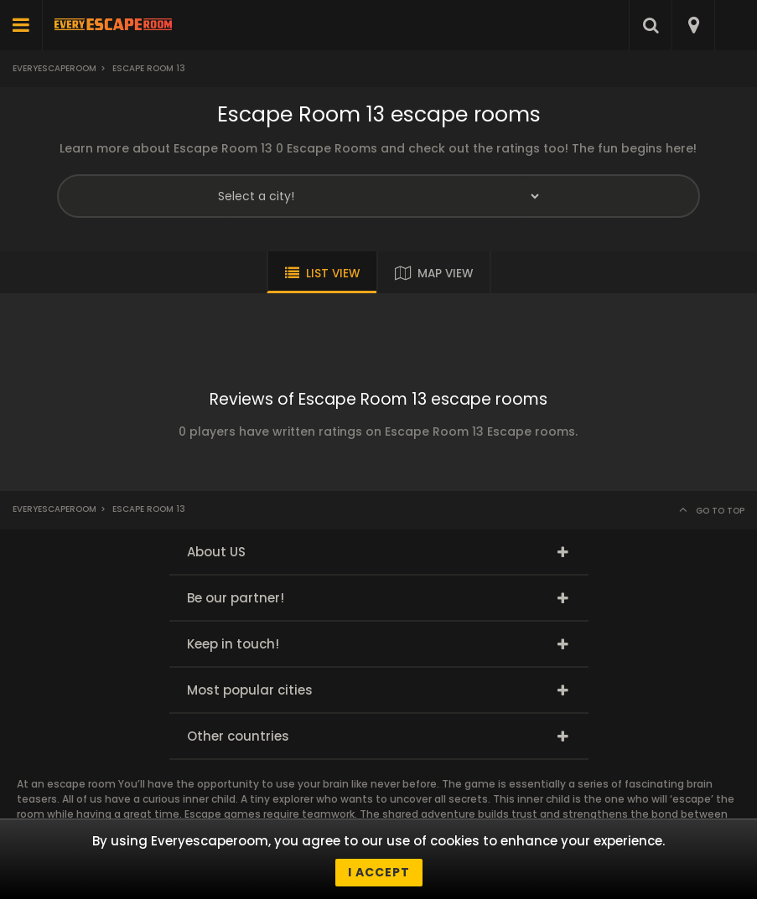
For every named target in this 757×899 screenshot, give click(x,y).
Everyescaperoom (54, 68)
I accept (379, 872)
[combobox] (692, 25)
